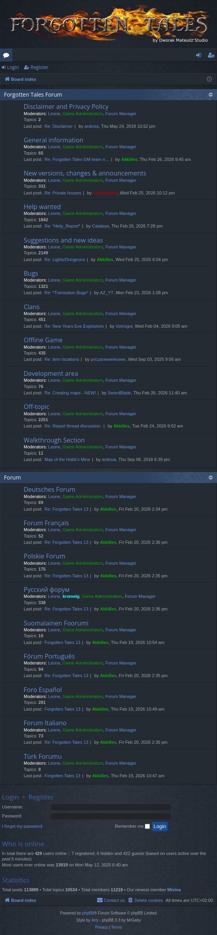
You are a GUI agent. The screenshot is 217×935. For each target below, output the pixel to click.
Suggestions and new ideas (63, 240)
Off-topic (36, 406)
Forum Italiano (45, 723)
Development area (51, 373)
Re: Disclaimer (59, 126)
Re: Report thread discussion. (73, 426)
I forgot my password (22, 826)
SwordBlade (119, 392)
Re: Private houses (63, 192)
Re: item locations (62, 359)
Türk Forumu (43, 756)
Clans (31, 306)
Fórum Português (49, 656)
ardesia (91, 126)
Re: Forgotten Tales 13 (66, 509)
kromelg (70, 596)
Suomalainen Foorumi (56, 623)
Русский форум (46, 589)
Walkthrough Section (54, 440)
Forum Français (46, 523)
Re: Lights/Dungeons (65, 259)
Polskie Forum (44, 556)
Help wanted (42, 206)
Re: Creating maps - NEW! (70, 392)
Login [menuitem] (200, 56)
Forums (7, 56)
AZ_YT (106, 292)
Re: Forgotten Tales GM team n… (77, 159)
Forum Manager (120, 113)
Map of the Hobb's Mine (67, 459)
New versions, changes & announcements (85, 173)
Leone (54, 113)
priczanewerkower (108, 359)
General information (53, 140)
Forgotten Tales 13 (62, 642)
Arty (95, 920)
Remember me (132, 826)
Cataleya (100, 226)
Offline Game (43, 340)
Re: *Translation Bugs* (66, 292)
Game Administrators (82, 113)
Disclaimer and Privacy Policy (66, 106)
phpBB (88, 913)
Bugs (31, 273)
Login (13, 67)
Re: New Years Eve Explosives (74, 326)
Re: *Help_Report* (62, 226)
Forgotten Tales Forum (33, 94)
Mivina (174, 889)
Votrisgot (124, 326)
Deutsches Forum (49, 489)
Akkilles (129, 159)
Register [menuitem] (212, 56)
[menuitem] (145, 900)
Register (39, 67)
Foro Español (43, 689)
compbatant (105, 192)
